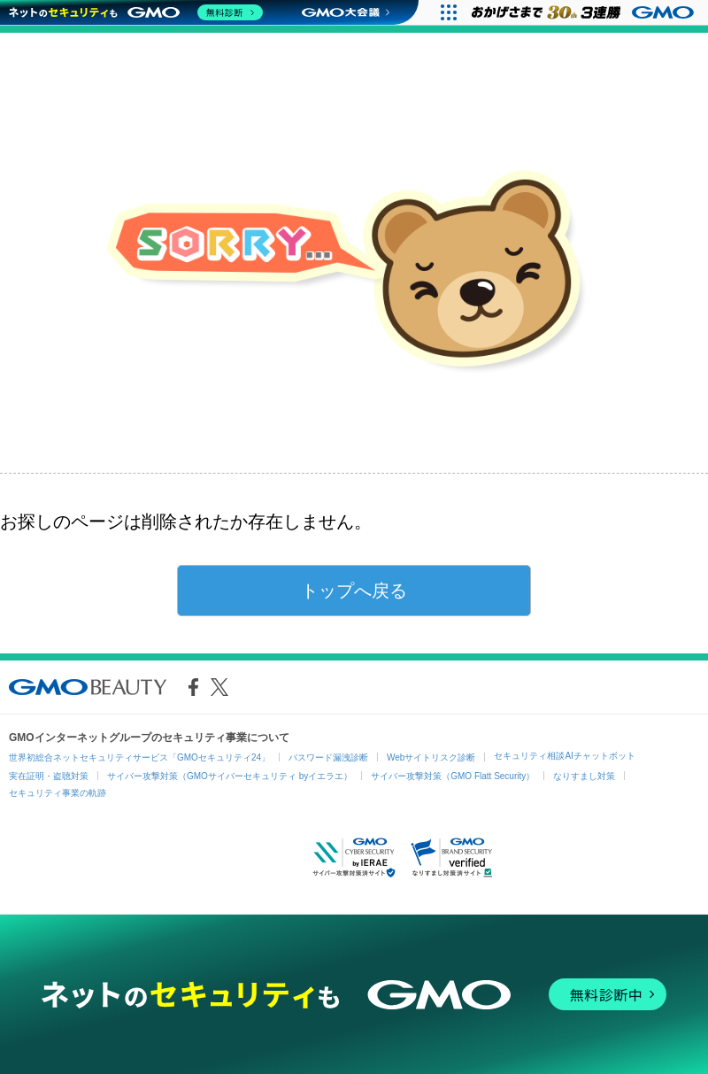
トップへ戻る (354, 590)
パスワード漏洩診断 (328, 757)
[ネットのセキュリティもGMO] (135, 12)
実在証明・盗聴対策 (48, 776)
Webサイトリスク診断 (431, 757)
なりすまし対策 (584, 776)
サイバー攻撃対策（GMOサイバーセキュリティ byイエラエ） (229, 776)
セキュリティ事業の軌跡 (57, 793)
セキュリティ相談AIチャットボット (564, 756)
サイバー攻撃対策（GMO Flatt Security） (453, 776)
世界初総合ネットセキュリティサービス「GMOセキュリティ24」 (139, 757)
